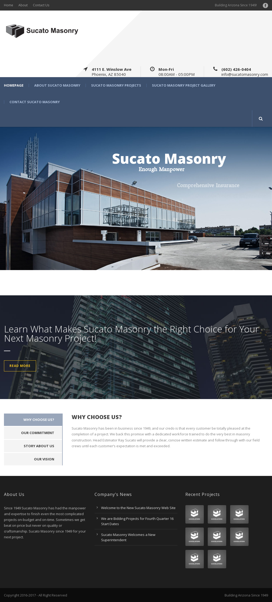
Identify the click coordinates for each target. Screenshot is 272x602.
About (23, 5)
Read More (20, 366)
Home (8, 5)
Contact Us (41, 5)
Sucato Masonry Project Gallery (183, 85)
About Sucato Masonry (57, 85)
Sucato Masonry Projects (116, 85)
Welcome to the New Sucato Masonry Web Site (138, 507)
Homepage (13, 85)
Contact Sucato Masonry (34, 102)
